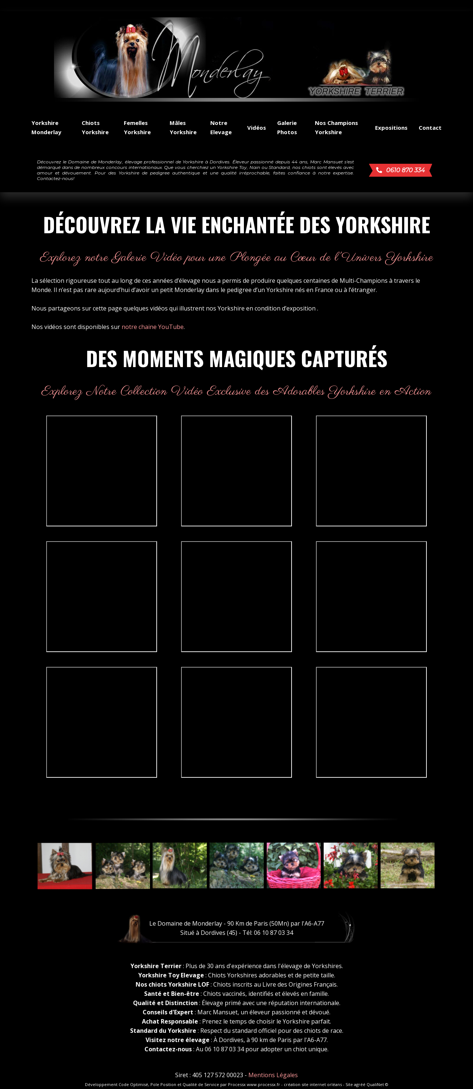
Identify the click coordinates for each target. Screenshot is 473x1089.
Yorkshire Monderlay (46, 127)
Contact (430, 127)
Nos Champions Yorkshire (336, 127)
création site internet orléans (313, 1084)
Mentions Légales (273, 1075)
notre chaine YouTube (153, 327)
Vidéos (256, 127)
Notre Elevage (221, 127)
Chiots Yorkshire (95, 127)
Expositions (391, 127)
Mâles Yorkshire (183, 127)
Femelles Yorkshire (137, 127)
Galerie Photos (287, 127)
